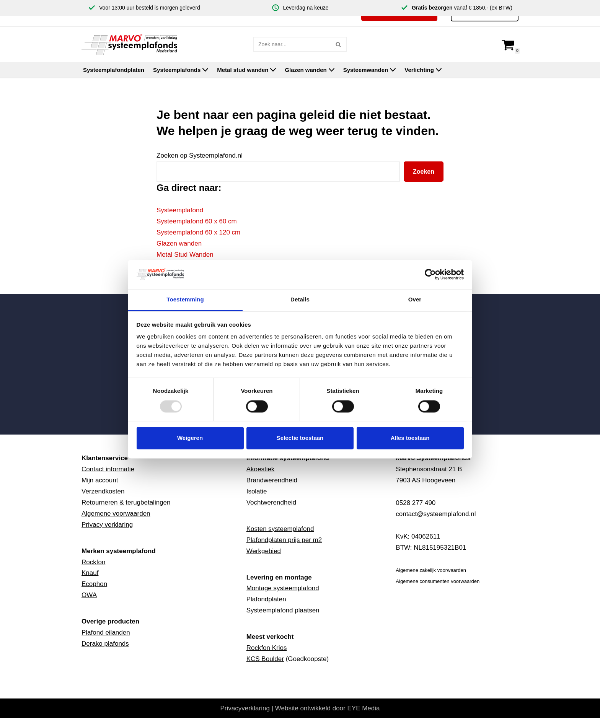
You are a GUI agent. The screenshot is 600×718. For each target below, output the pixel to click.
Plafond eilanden (106, 632)
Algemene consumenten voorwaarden (437, 581)
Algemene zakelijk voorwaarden (431, 570)
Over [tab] (415, 299)
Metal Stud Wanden (185, 254)
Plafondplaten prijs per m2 (284, 540)
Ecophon (94, 584)
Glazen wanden (179, 243)
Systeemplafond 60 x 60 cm (197, 221)
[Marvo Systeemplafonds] (131, 44)
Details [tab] (300, 299)
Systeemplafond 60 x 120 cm (198, 232)
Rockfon (93, 562)
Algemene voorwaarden (116, 513)
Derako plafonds (105, 643)
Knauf (90, 572)
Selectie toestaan (300, 438)
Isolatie (256, 491)
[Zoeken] (291, 44)
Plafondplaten (266, 599)
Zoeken (423, 171)
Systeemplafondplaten (113, 70)
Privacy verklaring (107, 524)
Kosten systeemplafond (280, 528)
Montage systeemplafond (282, 588)
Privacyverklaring (244, 708)
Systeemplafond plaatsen (283, 610)
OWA (89, 595)
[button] (205, 70)
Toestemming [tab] (185, 299)
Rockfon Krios (266, 647)
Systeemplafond (180, 210)
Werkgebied (263, 551)
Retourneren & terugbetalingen (126, 502)
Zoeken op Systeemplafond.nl (200, 155)
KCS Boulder (265, 659)
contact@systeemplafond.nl (436, 514)
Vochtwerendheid (271, 502)
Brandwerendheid (271, 480)
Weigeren (190, 438)
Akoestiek (260, 469)
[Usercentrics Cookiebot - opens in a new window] (430, 274)
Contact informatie (108, 469)
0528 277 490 (415, 502)
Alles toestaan (410, 438)
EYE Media (363, 708)
